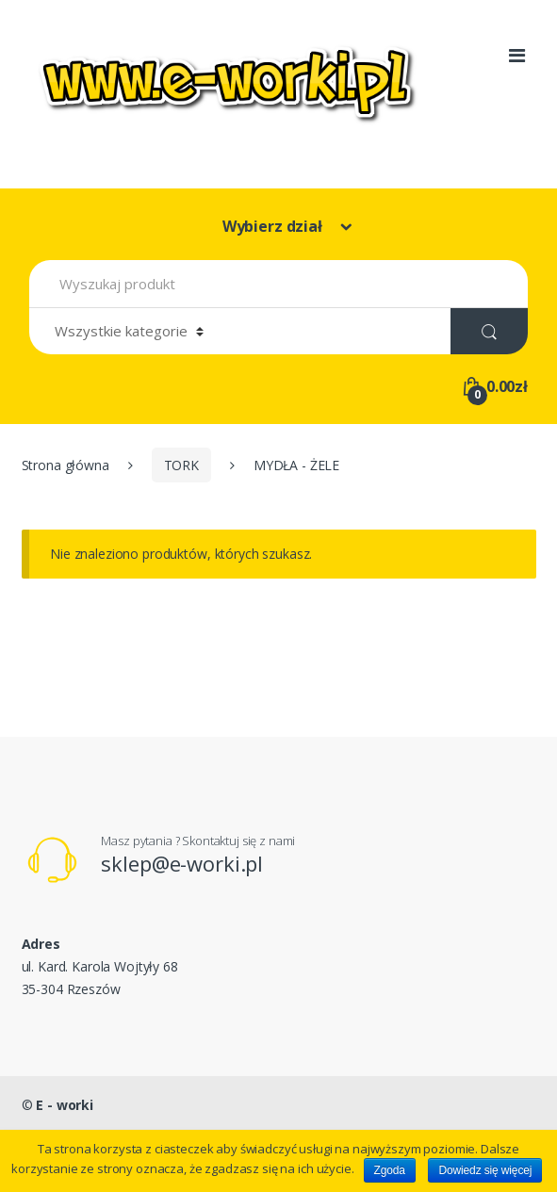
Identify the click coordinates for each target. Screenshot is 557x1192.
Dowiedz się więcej (485, 1170)
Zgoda (389, 1170)
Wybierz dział (274, 226)
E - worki (64, 1105)
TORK (181, 465)
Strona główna (65, 465)
